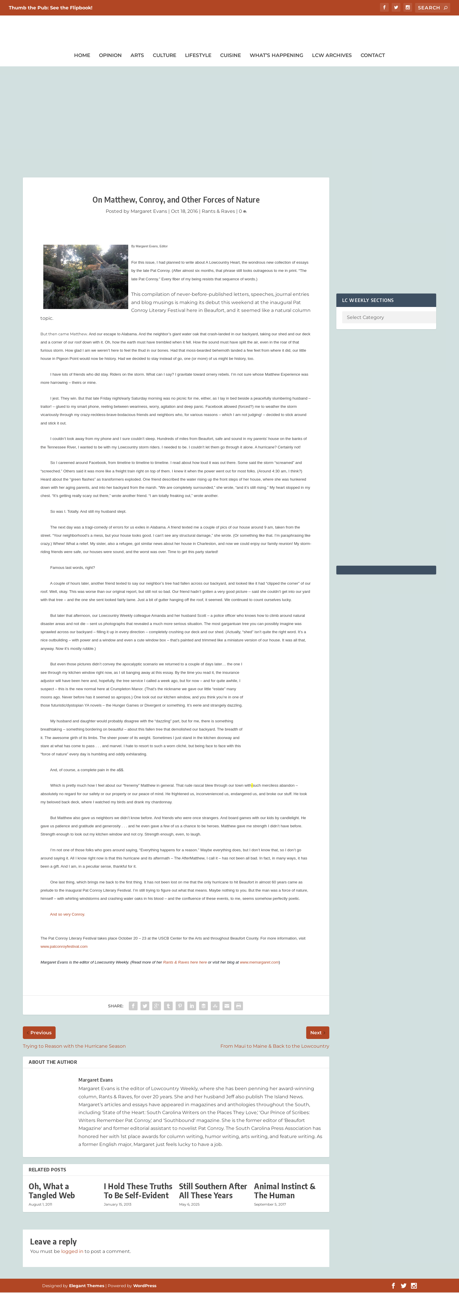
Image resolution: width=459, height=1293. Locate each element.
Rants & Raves (218, 211)
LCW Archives (332, 56)
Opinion (110, 56)
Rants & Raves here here (185, 963)
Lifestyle (198, 56)
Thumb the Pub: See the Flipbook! (51, 8)
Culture (164, 56)
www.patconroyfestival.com (64, 947)
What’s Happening (276, 56)
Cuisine (230, 56)
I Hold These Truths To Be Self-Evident (138, 1191)
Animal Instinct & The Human (285, 1191)
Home (82, 56)
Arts (137, 56)
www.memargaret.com (259, 963)
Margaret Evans (149, 211)
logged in (72, 1251)
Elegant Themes (86, 1286)
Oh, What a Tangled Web (52, 1191)
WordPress (144, 1286)
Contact (373, 56)
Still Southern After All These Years (213, 1191)
